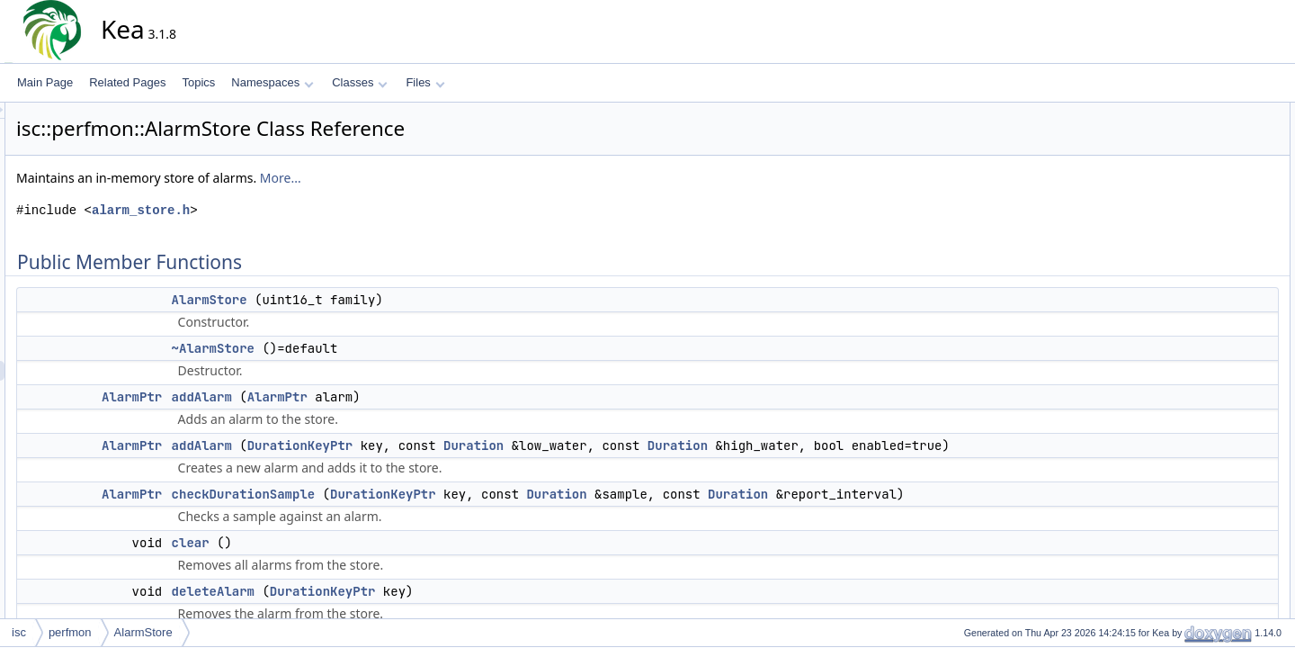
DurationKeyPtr (462, 445)
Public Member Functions (1218, 112)
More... (442, 177)
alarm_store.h (303, 210)
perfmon (70, 632)
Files (425, 82)
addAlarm (364, 397)
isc (19, 632)
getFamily (1195, 310)
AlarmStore (371, 300)
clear (352, 543)
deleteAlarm (375, 591)
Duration (635, 445)
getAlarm (1193, 271)
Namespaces (272, 82)
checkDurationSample (406, 494)
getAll (1185, 290)
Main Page (45, 82)
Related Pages (127, 82)
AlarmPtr (293, 397)
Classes (360, 82)
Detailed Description (1205, 350)
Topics (198, 82)
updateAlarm (1202, 330)
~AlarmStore (375, 348)
